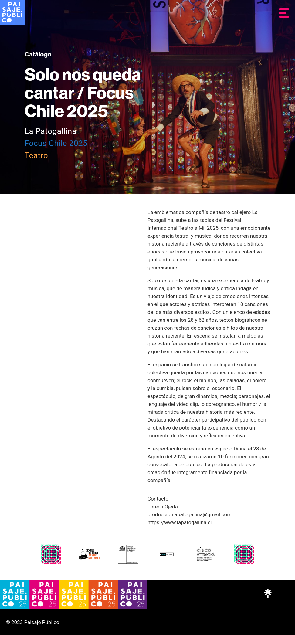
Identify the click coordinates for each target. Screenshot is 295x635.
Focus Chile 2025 (56, 143)
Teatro (36, 155)
